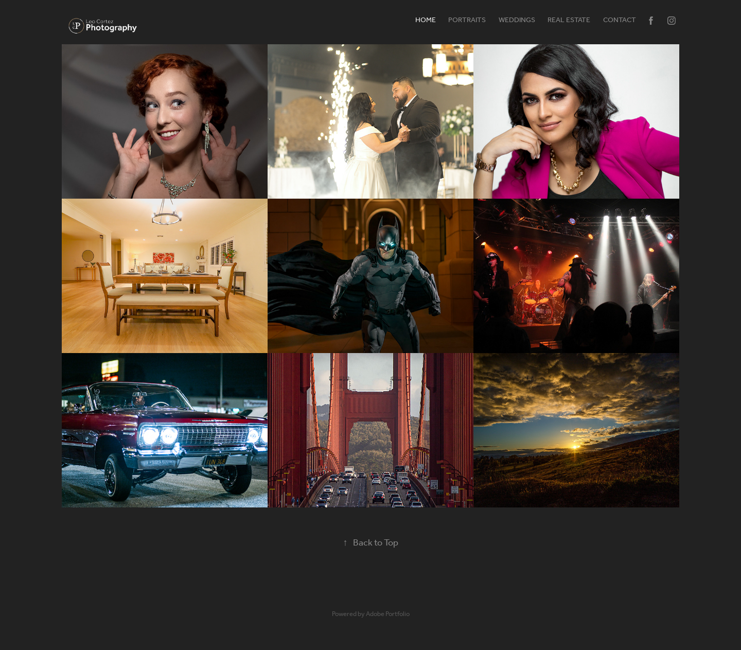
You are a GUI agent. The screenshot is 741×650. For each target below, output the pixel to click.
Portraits (467, 20)
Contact (619, 20)
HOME (425, 20)
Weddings (517, 20)
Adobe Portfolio (388, 614)
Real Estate (569, 20)
